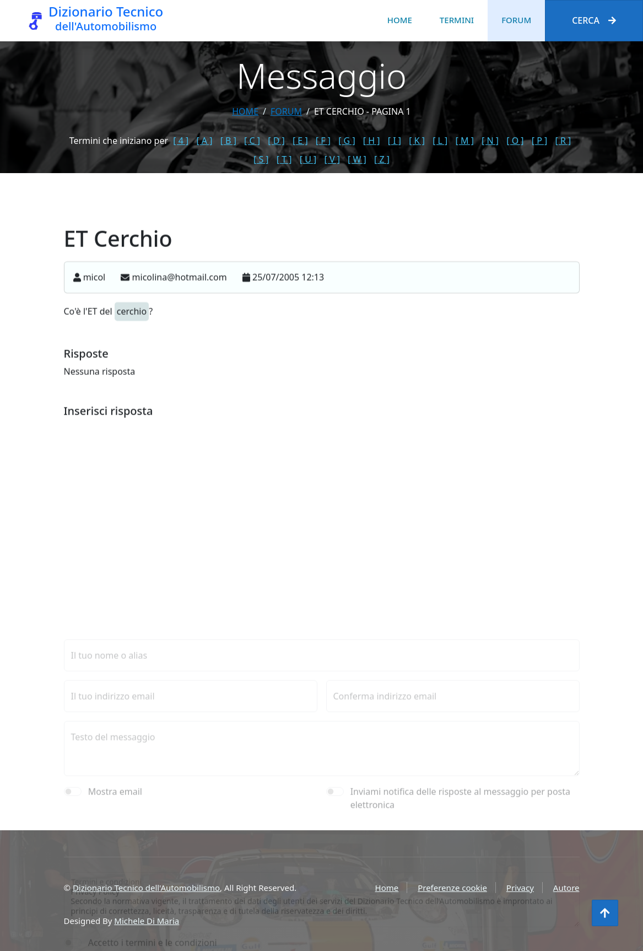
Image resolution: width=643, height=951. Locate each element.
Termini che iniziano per (118, 141)
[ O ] (514, 141)
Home (399, 19)
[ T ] (284, 159)
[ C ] (252, 141)
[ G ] (346, 141)
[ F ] (323, 141)
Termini (457, 19)
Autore (566, 887)
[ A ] (204, 141)
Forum (516, 19)
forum (286, 111)
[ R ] (563, 141)
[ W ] (357, 159)
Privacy (520, 887)
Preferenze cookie (452, 887)
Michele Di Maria (146, 920)
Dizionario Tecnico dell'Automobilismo (146, 887)
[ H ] (371, 141)
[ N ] (490, 141)
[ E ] (300, 141)
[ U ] (308, 159)
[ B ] (228, 141)
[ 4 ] (180, 141)
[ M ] (465, 141)
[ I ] (394, 141)
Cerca (594, 20)
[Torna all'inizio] (605, 913)
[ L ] (440, 141)
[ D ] (276, 141)
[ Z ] (382, 159)
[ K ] (417, 141)
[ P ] (540, 141)
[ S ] (261, 159)
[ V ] (331, 159)
